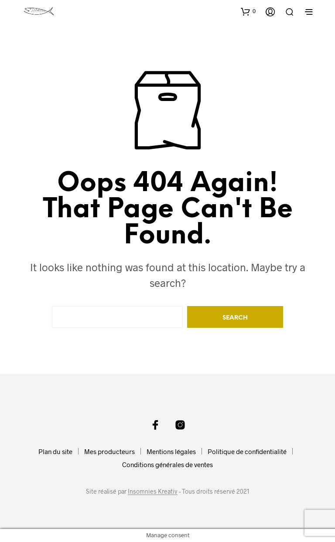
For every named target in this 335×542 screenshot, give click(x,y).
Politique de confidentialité (247, 451)
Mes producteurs (109, 451)
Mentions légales (171, 451)
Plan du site (55, 451)
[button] (248, 11)
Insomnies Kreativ (153, 491)
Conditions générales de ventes (167, 464)
